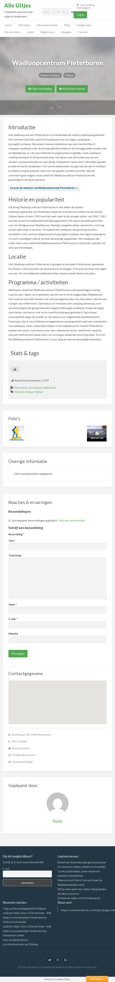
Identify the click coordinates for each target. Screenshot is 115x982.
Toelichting (15, 555)
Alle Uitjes (17, 5)
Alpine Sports (20, 939)
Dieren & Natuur (50, 75)
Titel (11, 540)
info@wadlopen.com (23, 754)
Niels (57, 821)
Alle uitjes (24, 25)
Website (13, 633)
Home (8, 25)
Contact (83, 32)
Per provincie (12, 32)
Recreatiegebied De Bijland (29, 908)
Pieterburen (20, 387)
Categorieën (83, 25)
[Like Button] (15, 369)
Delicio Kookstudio (14, 921)
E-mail (12, 618)
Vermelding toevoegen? (86, 6)
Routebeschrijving (22, 761)
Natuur (69, 75)
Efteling (33, 944)
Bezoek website (21, 748)
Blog (67, 25)
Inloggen (66, 32)
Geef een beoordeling (71, 520)
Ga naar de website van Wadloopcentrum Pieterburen (42, 187)
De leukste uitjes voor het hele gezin (79, 898)
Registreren (47, 32)
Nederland (49, 387)
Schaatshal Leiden (13, 935)
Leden (30, 32)
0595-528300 (19, 741)
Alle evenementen (47, 25)
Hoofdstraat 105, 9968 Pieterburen (31, 734)
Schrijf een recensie (72, 88)
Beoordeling (16, 534)
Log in (80, 14)
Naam (12, 604)
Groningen (35, 387)
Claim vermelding (40, 88)
